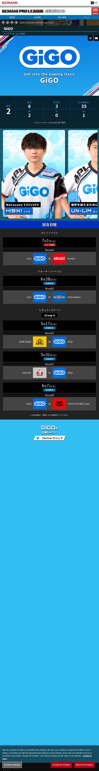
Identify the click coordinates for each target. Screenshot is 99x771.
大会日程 (37, 17)
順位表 (12, 17)
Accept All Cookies (61, 767)
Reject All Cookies (84, 767)
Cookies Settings (12, 767)
